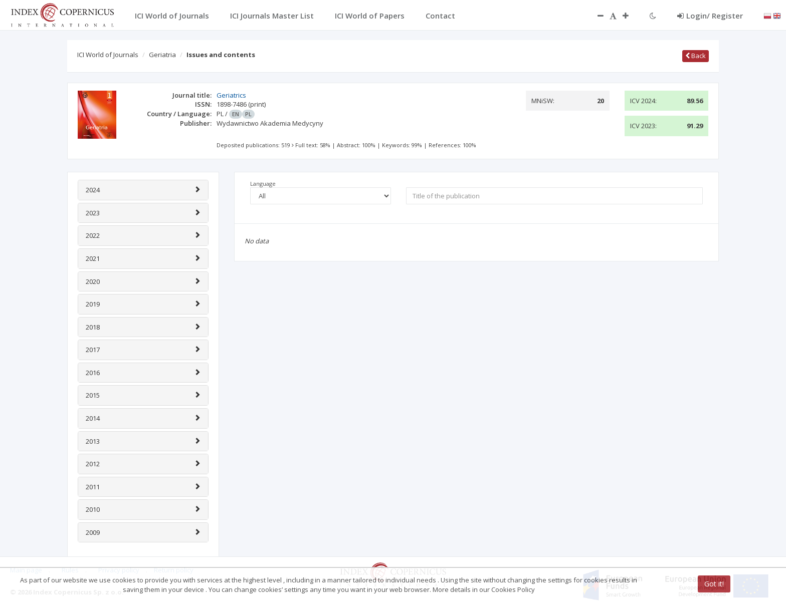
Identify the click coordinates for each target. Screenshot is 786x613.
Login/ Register (710, 16)
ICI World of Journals (107, 54)
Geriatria (162, 54)
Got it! (714, 583)
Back (695, 55)
